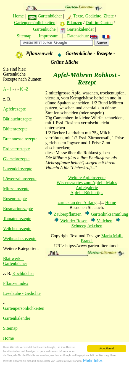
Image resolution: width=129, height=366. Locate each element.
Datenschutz (78, 35)
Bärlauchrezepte (17, 119)
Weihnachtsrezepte (19, 238)
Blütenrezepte (15, 129)
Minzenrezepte (16, 188)
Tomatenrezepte (17, 218)
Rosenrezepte (15, 198)
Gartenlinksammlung (109, 214)
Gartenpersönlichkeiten (34, 22)
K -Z (24, 89)
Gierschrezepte (16, 158)
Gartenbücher (50, 16)
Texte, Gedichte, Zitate (93, 16)
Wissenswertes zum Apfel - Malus (87, 182)
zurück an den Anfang (77, 202)
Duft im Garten (99, 22)
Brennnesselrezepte (20, 138)
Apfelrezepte (14, 109)
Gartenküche (44, 29)
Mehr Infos (92, 361)
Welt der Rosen (73, 220)
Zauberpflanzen (67, 214)
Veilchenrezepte (17, 228)
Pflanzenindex (15, 283)
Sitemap (24, 35)
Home (18, 16)
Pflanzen (74, 22)
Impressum (49, 35)
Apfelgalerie (87, 187)
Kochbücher (23, 273)
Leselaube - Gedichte (22, 293)
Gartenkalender (80, 29)
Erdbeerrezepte (16, 148)
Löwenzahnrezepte (19, 178)
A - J (7, 89)
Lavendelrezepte (17, 168)
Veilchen (104, 220)
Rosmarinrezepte (18, 208)
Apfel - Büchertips (86, 192)
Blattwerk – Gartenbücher (15, 261)
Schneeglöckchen (86, 225)
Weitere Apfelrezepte (87, 177)
